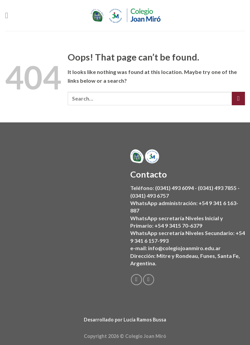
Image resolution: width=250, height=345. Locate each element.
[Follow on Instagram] (148, 279)
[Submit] (238, 98)
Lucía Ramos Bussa (144, 319)
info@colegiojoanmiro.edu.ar (184, 248)
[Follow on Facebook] (136, 279)
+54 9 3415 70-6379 (178, 225)
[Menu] (9, 15)
